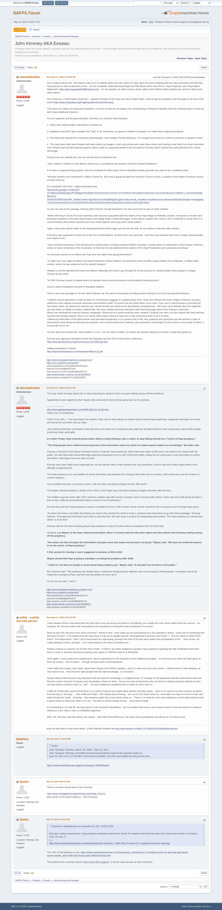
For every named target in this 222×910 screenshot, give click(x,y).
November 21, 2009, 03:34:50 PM (61, 77)
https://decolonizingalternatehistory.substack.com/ (69, 360)
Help (184, 906)
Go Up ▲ (207, 906)
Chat (151, 22)
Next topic (201, 58)
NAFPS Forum (26, 13)
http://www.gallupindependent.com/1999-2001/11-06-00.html (78, 409)
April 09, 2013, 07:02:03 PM (59, 739)
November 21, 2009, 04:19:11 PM (61, 388)
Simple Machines (34, 906)
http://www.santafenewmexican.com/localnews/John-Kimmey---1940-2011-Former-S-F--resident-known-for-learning (109, 843)
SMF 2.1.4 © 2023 (18, 906)
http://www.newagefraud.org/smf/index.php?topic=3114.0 (76, 793)
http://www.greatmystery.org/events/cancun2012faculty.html (77, 341)
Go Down (19, 68)
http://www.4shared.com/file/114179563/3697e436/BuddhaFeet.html (146, 728)
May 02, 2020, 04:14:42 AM (58, 819)
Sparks (24, 781)
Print (204, 68)
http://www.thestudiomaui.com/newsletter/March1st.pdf (75, 351)
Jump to (163, 887)
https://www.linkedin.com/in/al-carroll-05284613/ (69, 374)
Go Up (17, 873)
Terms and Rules (194, 906)
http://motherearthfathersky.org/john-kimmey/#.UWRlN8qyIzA (78, 765)
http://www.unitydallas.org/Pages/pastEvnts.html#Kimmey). (84, 102)
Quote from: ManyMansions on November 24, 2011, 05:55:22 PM (82, 826)
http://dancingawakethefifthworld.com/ (79, 89)
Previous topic (185, 58)
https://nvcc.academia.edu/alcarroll (63, 363)
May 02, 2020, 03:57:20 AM (58, 782)
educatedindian (29, 76)
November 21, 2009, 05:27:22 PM (61, 617)
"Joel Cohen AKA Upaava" (95, 862)
